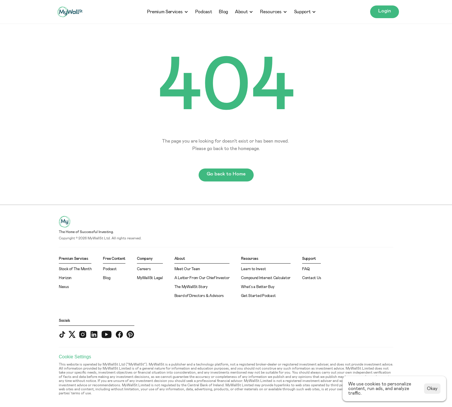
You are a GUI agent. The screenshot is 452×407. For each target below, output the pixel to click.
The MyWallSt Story (191, 287)
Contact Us (311, 278)
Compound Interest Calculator (266, 278)
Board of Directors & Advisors (199, 296)
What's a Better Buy (257, 287)
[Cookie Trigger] (75, 356)
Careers (143, 269)
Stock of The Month (75, 269)
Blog (223, 12)
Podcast (203, 12)
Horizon (65, 278)
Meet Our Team (187, 269)
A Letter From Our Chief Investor (202, 278)
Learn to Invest (253, 269)
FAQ (306, 269)
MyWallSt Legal (150, 278)
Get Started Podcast (258, 296)
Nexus (64, 287)
